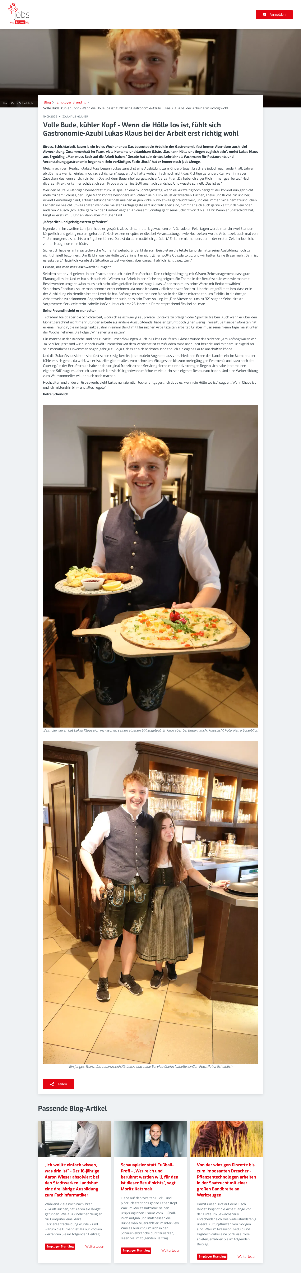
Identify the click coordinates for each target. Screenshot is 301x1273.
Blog (47, 102)
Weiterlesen (94, 1246)
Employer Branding (71, 102)
